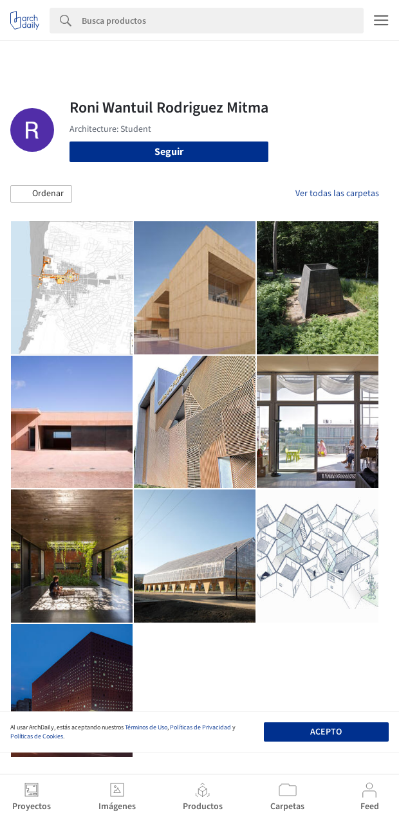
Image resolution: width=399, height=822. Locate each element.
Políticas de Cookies (36, 736)
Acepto (326, 732)
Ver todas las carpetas (337, 193)
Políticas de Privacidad (200, 727)
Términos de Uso (146, 727)
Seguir (168, 152)
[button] (41, 194)
